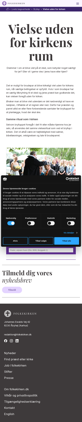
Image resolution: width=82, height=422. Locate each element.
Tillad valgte (41, 241)
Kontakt (9, 407)
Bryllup (36, 9)
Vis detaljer (69, 233)
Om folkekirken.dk (16, 389)
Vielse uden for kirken (54, 9)
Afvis (15, 241)
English (9, 414)
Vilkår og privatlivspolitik (20, 395)
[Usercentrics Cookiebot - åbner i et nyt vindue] (67, 179)
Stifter (8, 371)
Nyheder (10, 353)
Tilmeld (12, 290)
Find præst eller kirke (18, 359)
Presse (9, 377)
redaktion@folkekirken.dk (18, 334)
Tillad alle (66, 241)
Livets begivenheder (20, 9)
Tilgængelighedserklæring (22, 401)
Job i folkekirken (15, 365)
